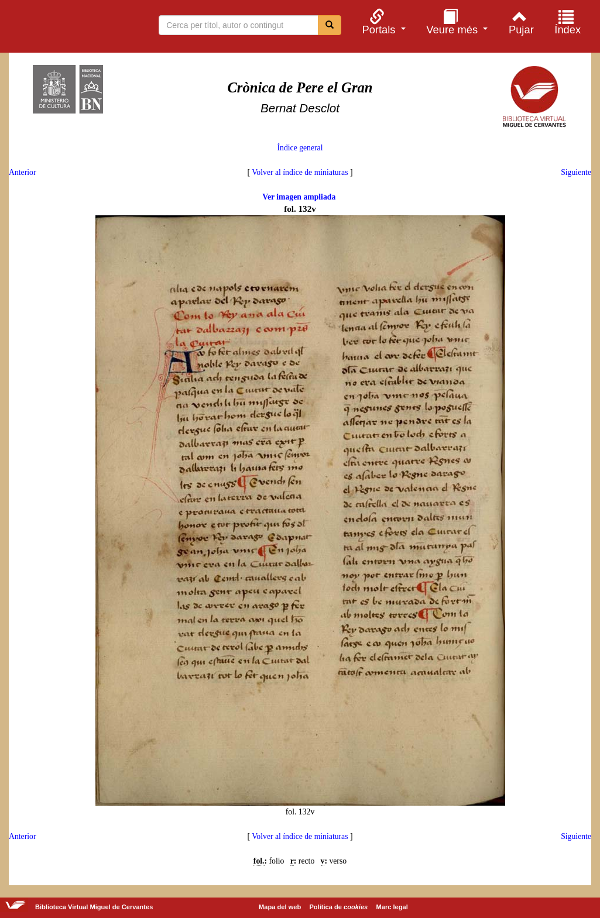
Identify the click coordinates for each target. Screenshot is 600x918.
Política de (338, 906)
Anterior (22, 172)
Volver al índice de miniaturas (300, 172)
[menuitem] (382, 22)
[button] (382, 22)
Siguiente (576, 172)
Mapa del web (280, 906)
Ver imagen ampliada (298, 196)
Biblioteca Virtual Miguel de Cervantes (70, 28)
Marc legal (391, 906)
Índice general (300, 147)
